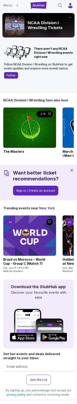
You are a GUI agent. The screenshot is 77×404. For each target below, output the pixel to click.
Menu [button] (11, 5)
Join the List (38, 379)
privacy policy (16, 394)
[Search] (59, 5)
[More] (70, 17)
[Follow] (44, 114)
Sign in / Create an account (35, 190)
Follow (11, 75)
